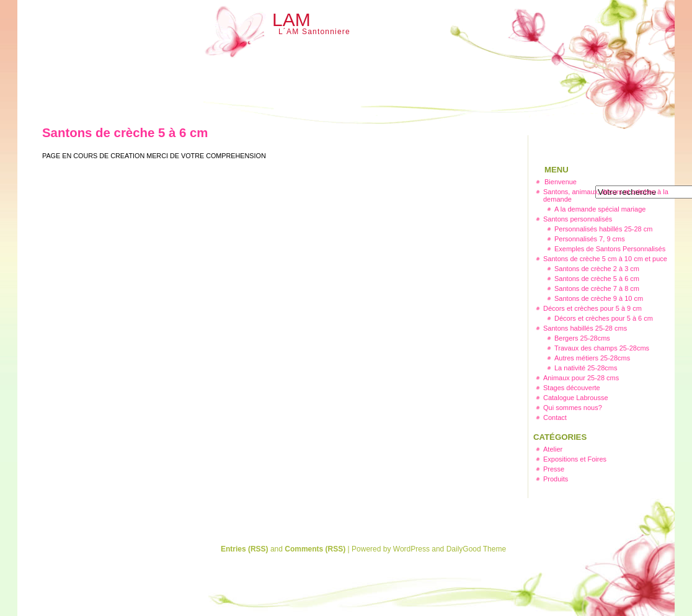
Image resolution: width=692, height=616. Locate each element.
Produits (555, 479)
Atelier (552, 449)
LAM (291, 19)
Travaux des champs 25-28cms (601, 348)
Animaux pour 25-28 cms (581, 378)
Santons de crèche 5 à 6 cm (596, 278)
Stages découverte (571, 387)
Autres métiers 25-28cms (592, 358)
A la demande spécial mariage (599, 209)
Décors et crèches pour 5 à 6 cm (603, 318)
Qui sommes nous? (572, 407)
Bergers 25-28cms (582, 338)
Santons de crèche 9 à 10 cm (598, 298)
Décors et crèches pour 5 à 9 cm (592, 308)
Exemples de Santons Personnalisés (609, 248)
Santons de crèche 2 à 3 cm (596, 268)
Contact (555, 417)
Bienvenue (560, 181)
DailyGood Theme (476, 549)
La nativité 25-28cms (586, 368)
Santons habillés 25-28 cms (585, 328)
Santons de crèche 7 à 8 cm (596, 288)
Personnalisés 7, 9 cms (589, 239)
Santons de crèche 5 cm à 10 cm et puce (605, 258)
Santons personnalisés (577, 219)
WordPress (411, 549)
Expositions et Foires (574, 459)
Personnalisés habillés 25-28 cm (603, 229)
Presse (553, 469)
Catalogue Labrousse (575, 397)
